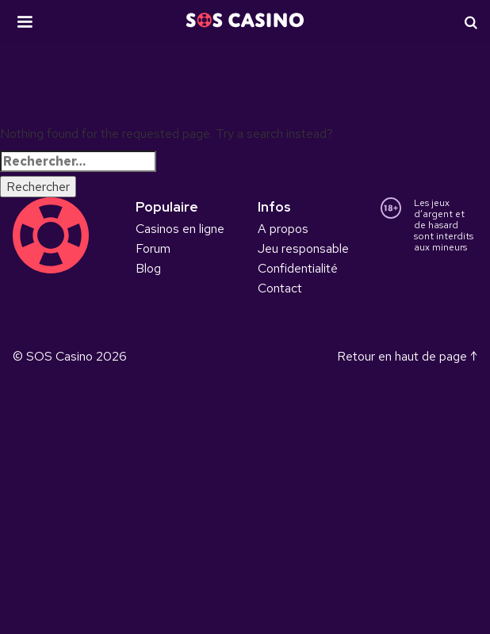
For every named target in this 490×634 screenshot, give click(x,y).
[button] (24, 22)
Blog (148, 268)
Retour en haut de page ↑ (407, 356)
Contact (280, 288)
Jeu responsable (303, 248)
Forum (153, 248)
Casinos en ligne (180, 228)
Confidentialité (298, 268)
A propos (283, 228)
